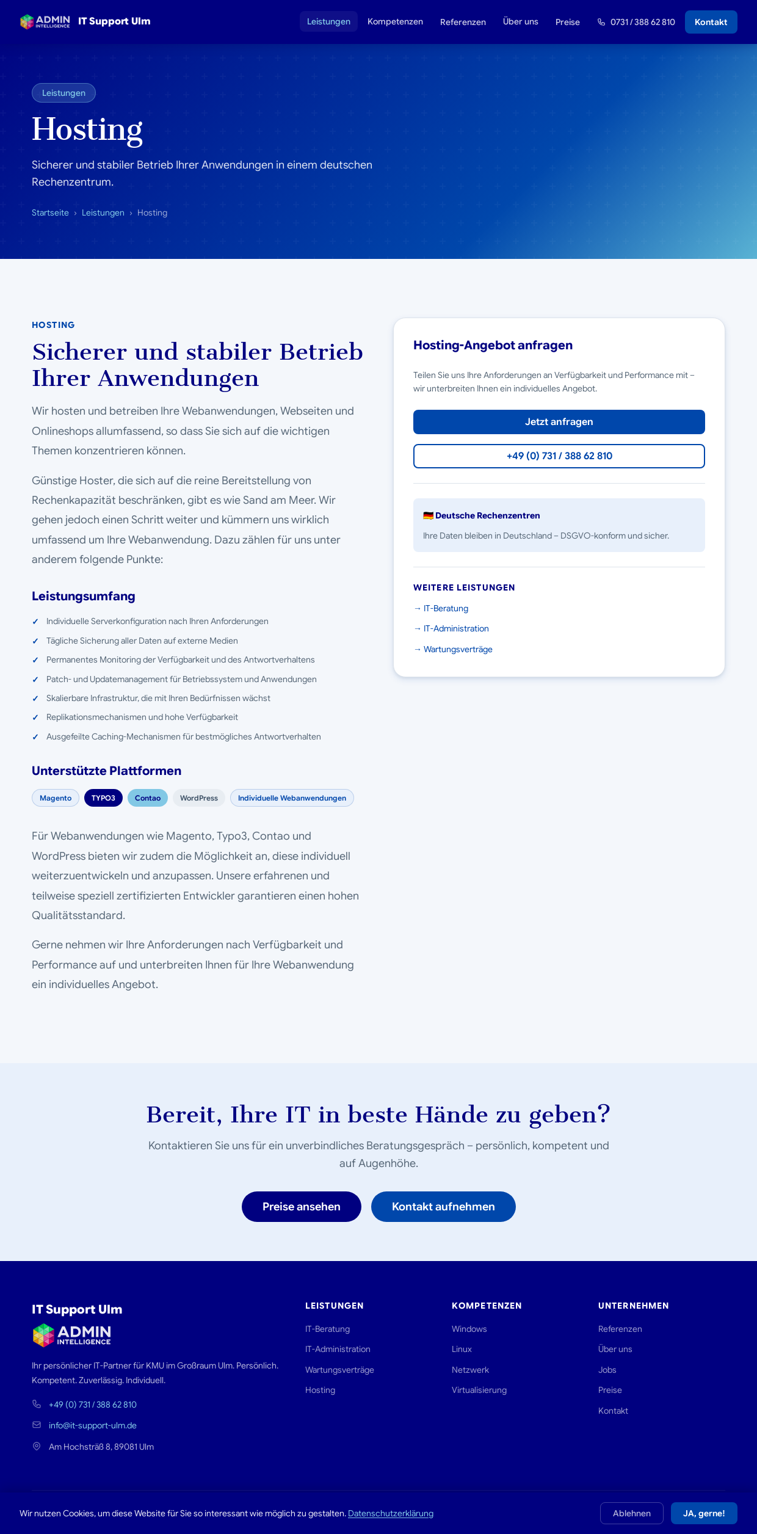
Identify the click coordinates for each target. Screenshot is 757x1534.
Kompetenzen (395, 21)
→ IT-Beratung (440, 608)
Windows (469, 1328)
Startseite (50, 212)
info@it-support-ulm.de (93, 1425)
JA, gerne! (704, 1513)
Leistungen (328, 21)
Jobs (607, 1369)
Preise (568, 21)
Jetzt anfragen (559, 422)
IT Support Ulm (85, 22)
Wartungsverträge (339, 1369)
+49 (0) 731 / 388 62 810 (559, 456)
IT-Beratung (327, 1328)
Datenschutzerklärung (390, 1513)
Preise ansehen (302, 1206)
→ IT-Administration (451, 628)
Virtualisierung (479, 1389)
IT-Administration (338, 1348)
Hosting (320, 1389)
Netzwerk (470, 1369)
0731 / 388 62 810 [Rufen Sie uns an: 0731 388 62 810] (636, 21)
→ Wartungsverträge (453, 649)
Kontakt (711, 21)
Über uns (520, 21)
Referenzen (463, 21)
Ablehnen (632, 1513)
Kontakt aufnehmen (443, 1206)
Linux (462, 1348)
